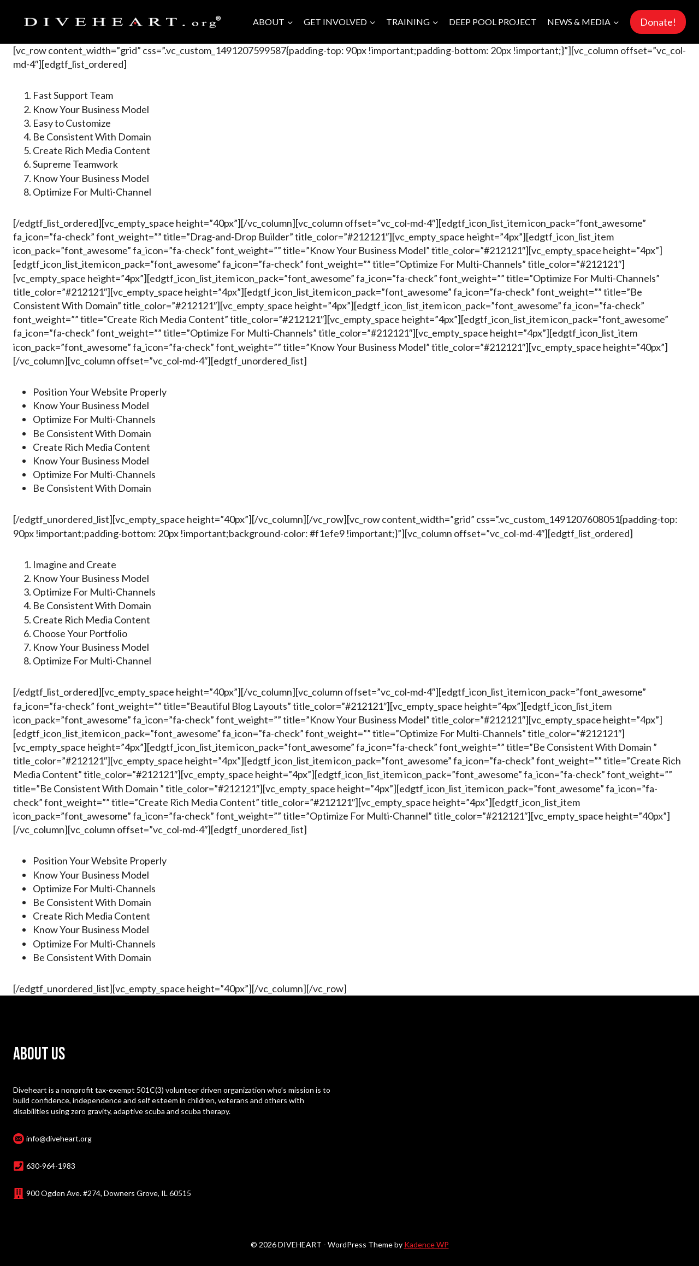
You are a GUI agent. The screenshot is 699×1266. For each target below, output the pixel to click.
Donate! (658, 22)
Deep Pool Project (493, 21)
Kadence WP (426, 1244)
